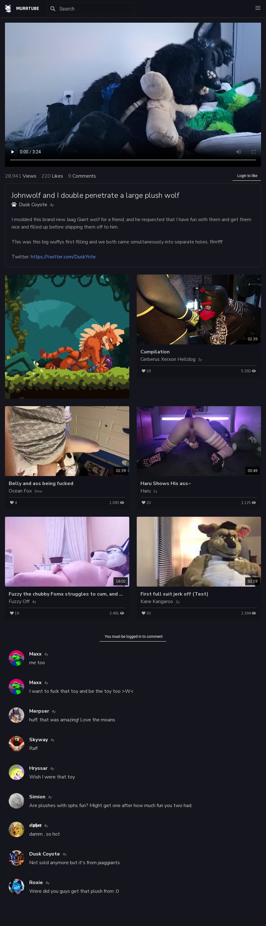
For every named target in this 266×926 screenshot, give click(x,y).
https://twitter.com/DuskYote (63, 256)
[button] (258, 8)
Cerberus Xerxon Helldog (167, 359)
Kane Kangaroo (156, 601)
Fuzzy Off (19, 601)
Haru (145, 491)
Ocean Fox (20, 491)
